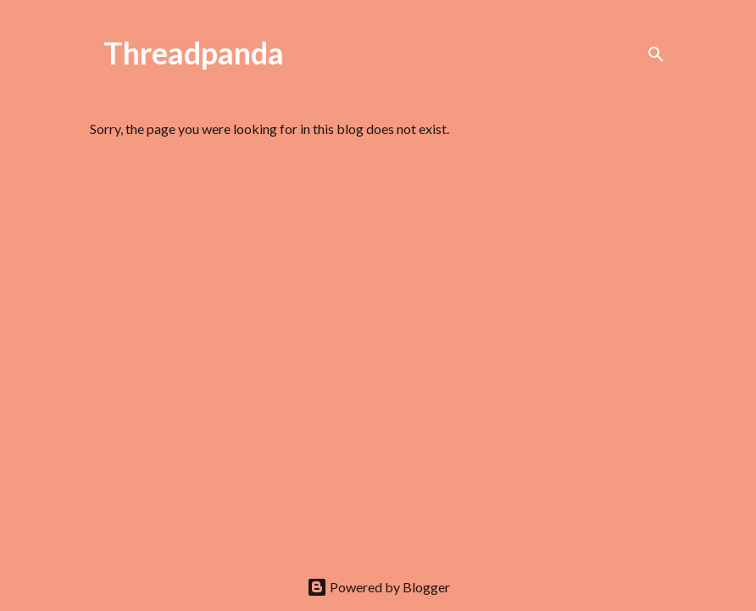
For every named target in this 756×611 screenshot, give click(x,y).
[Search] (656, 54)
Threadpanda (193, 52)
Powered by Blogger (378, 587)
